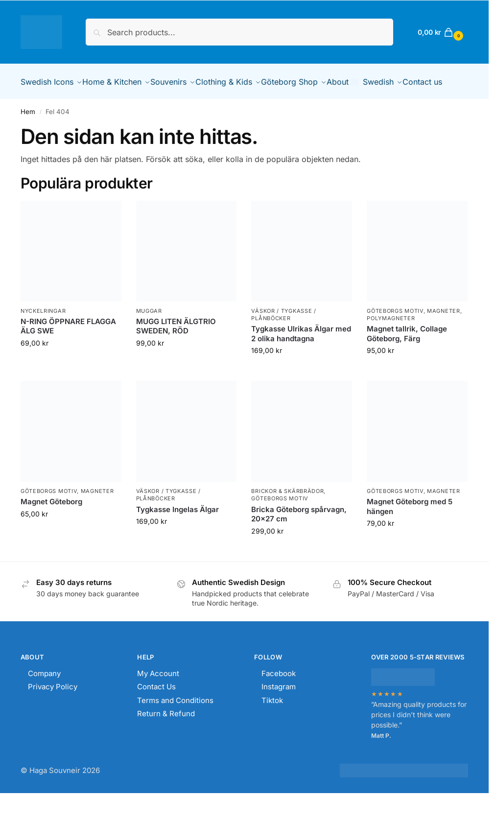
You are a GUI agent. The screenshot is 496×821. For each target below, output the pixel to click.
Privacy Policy (52, 710)
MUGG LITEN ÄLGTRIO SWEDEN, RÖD (176, 350)
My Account (158, 697)
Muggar (149, 334)
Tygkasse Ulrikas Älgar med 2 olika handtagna (301, 357)
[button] (439, 32)
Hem (28, 136)
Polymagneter (391, 342)
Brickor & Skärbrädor (287, 515)
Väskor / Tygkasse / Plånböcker (283, 338)
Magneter (443, 334)
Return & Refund (166, 737)
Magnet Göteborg (51, 525)
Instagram (278, 710)
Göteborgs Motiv (395, 334)
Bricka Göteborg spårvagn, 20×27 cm (299, 538)
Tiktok (272, 724)
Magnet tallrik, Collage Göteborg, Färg (407, 357)
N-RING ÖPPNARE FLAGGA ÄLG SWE (68, 350)
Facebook (278, 697)
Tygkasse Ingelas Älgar (177, 533)
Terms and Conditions (175, 724)
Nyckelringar (43, 334)
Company (44, 697)
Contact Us (156, 710)
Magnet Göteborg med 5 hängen (409, 530)
